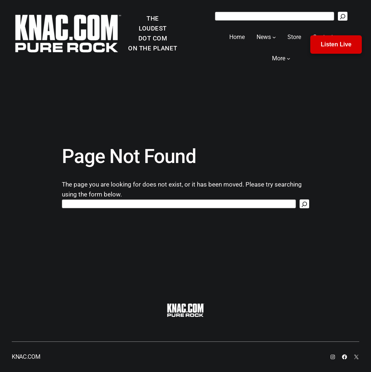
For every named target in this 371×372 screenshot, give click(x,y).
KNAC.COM (26, 356)
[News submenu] (274, 37)
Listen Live (336, 44)
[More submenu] (288, 58)
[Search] (342, 16)
